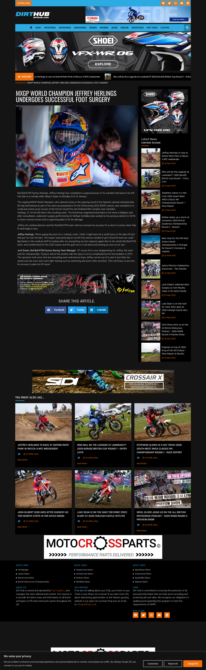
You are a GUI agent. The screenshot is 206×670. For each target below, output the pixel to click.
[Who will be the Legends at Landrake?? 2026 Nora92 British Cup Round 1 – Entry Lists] (150, 178)
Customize (153, 663)
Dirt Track (152, 27)
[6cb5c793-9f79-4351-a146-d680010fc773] (164, 132)
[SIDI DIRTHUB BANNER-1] (103, 392)
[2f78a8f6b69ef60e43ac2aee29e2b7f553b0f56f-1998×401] (103, 558)
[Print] (76, 292)
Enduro (93, 27)
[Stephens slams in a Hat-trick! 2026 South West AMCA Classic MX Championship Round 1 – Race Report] (150, 199)
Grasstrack (138, 27)
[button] (55, 309)
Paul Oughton (58, 590)
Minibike (104, 27)
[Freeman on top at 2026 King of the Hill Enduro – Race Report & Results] (150, 352)
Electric (165, 27)
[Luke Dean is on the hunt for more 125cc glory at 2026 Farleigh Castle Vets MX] (150, 310)
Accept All (193, 663)
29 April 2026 (169, 163)
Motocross (50, 27)
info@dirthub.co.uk (87, 604)
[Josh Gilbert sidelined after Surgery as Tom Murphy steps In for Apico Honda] (150, 289)
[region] (103, 661)
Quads (114, 27)
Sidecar (124, 27)
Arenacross (80, 27)
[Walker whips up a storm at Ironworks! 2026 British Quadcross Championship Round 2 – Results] (150, 223)
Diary (38, 27)
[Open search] (187, 27)
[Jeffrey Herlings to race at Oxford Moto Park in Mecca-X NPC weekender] (150, 157)
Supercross (65, 27)
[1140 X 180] (138, 22)
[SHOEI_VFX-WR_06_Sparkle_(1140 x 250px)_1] (103, 70)
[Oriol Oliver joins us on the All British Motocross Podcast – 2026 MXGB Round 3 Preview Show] (150, 331)
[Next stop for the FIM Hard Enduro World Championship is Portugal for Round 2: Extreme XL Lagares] (150, 244)
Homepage (20, 83)
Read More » (28, 460)
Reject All (173, 663)
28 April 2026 (169, 339)
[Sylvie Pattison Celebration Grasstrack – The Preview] (150, 269)
